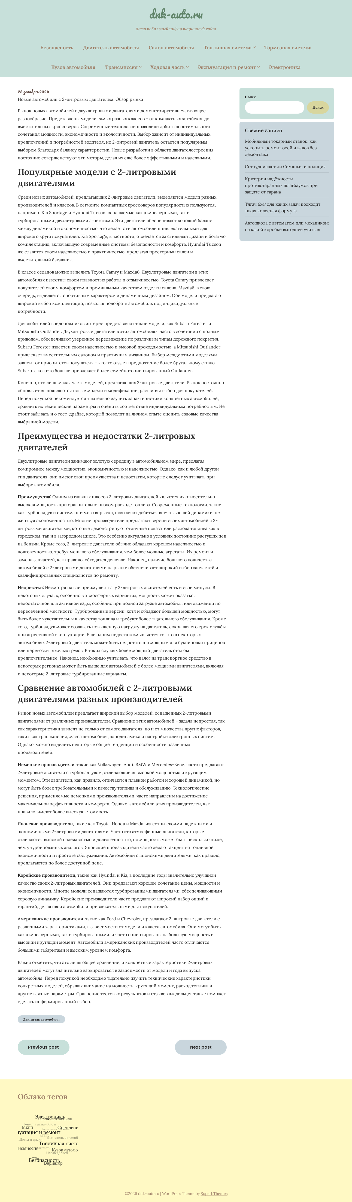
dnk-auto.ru (176, 14)
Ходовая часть (167, 67)
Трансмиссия (121, 67)
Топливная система (227, 47)
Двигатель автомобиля (111, 47)
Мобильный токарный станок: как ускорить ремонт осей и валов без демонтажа (281, 147)
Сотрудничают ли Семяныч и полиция (285, 166)
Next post (201, 1047)
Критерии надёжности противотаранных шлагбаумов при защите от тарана (281, 185)
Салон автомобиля (171, 47)
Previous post (43, 1047)
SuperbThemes (214, 1193)
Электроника (285, 67)
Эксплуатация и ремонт (227, 67)
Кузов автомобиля (73, 67)
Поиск (250, 97)
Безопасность (56, 47)
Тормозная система (287, 47)
